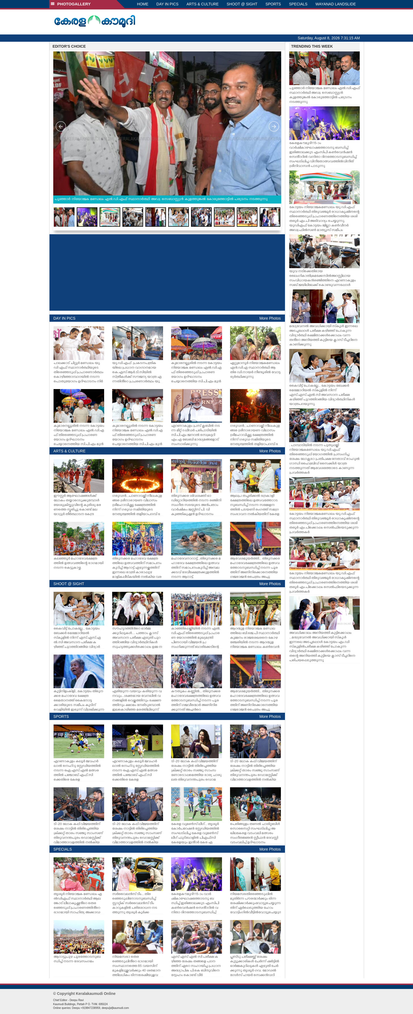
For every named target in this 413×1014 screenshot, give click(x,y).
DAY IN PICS (167, 4)
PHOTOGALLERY (71, 4)
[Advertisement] (167, 272)
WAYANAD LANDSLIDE (336, 4)
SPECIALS (298, 4)
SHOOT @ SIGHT (242, 4)
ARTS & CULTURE (202, 4)
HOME (142, 4)
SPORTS (273, 4)
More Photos (270, 318)
